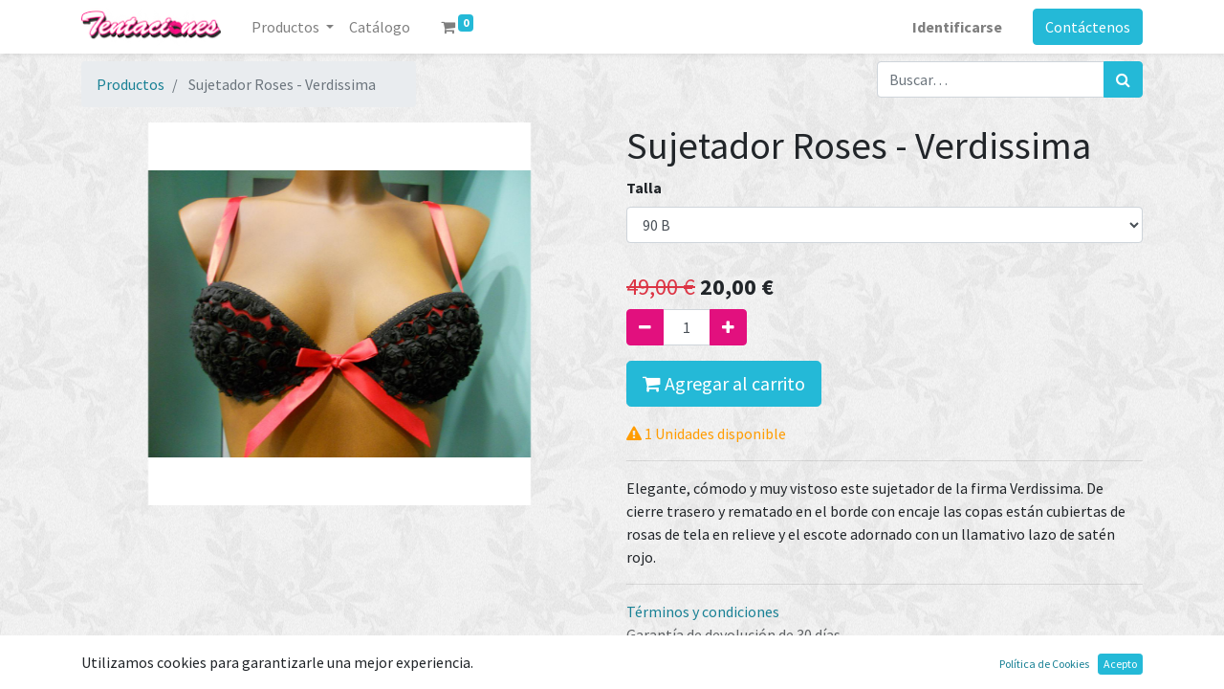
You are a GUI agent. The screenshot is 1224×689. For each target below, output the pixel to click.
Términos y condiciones (702, 611)
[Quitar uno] (645, 327)
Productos (130, 84)
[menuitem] (379, 27)
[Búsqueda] (1123, 79)
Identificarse (957, 26)
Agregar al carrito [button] (724, 383)
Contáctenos (1087, 26)
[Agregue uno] (728, 327)
